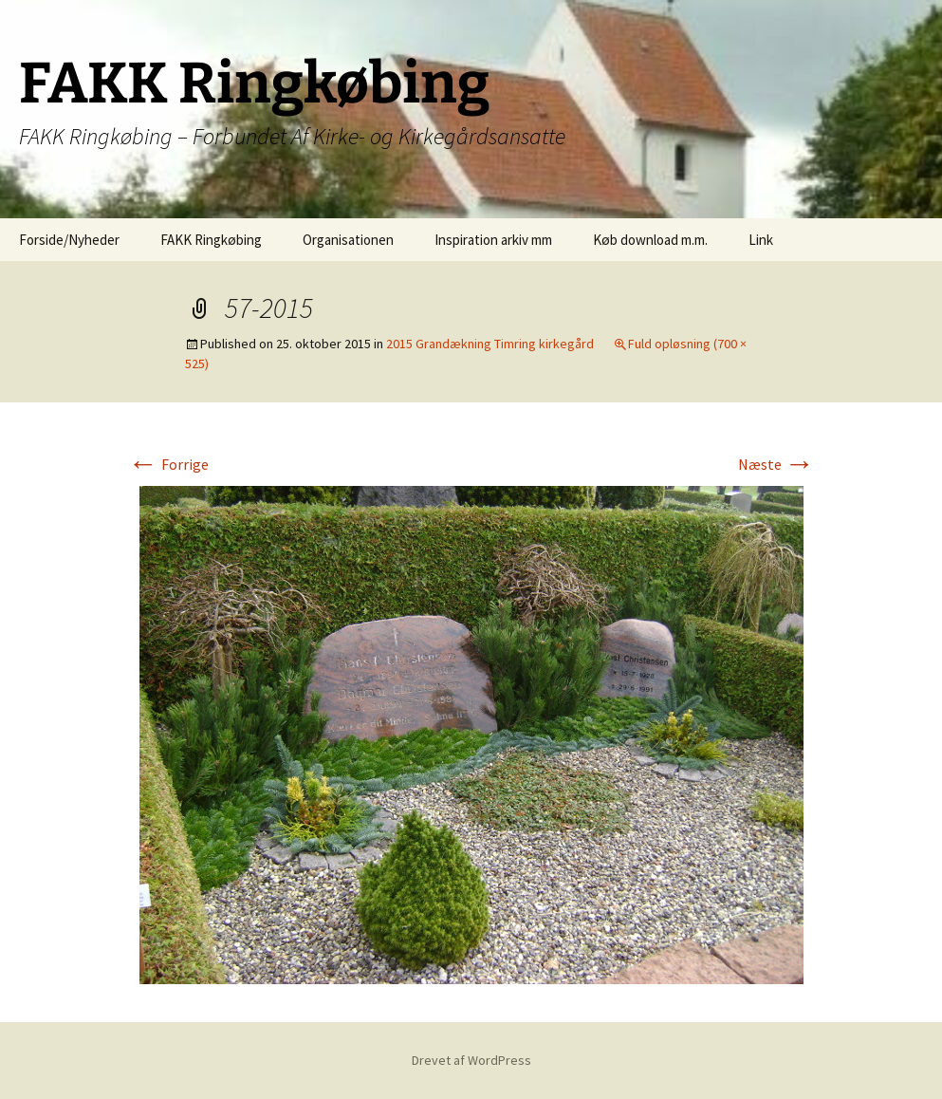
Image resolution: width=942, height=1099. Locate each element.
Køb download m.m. (650, 240)
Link (760, 240)
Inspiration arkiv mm (493, 240)
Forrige (168, 464)
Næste (776, 464)
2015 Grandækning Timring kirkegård (490, 343)
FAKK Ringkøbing (211, 240)
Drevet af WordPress (471, 1060)
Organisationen (348, 240)
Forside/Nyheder (69, 240)
